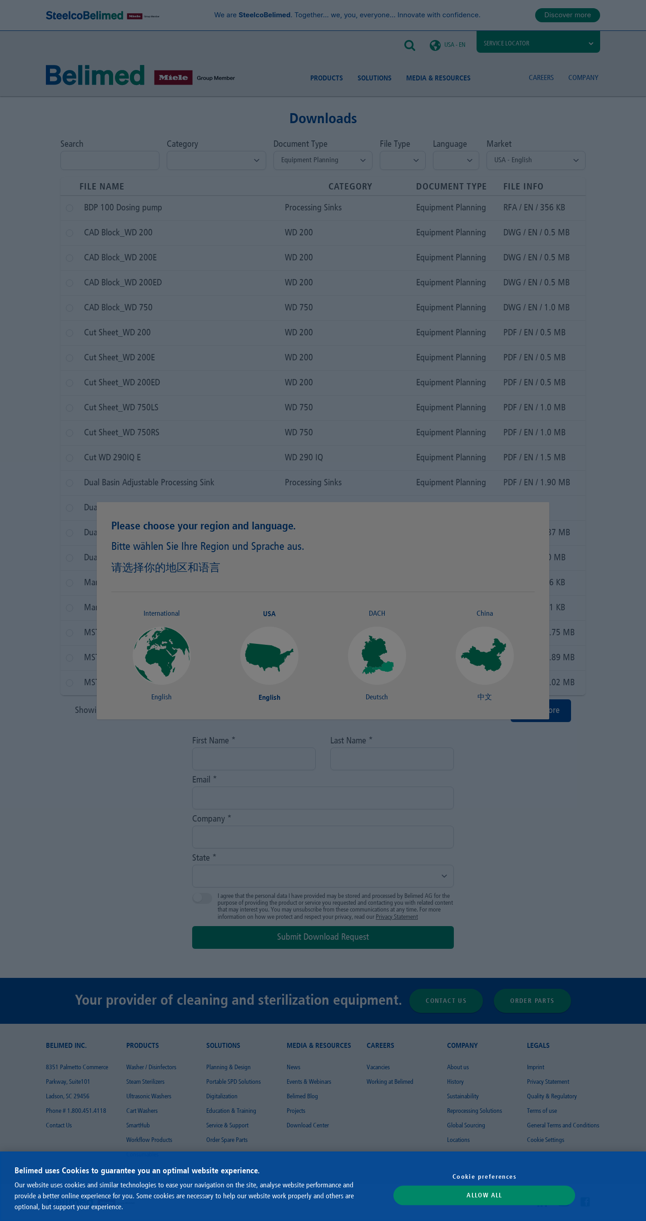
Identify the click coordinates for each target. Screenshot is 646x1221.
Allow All (484, 1195)
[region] (323, 1186)
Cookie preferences (484, 1176)
